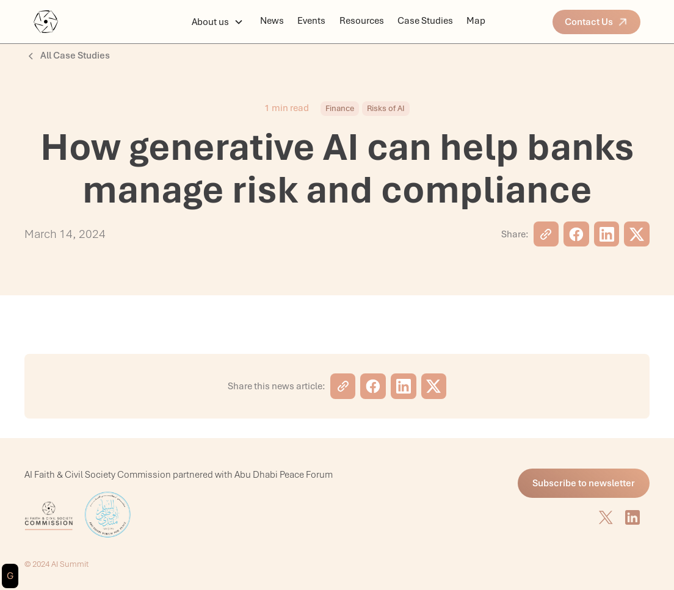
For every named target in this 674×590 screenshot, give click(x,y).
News (272, 21)
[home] (96, 21)
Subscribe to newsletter (583, 483)
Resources (361, 21)
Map (475, 21)
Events (311, 21)
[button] (217, 22)
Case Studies (425, 21)
